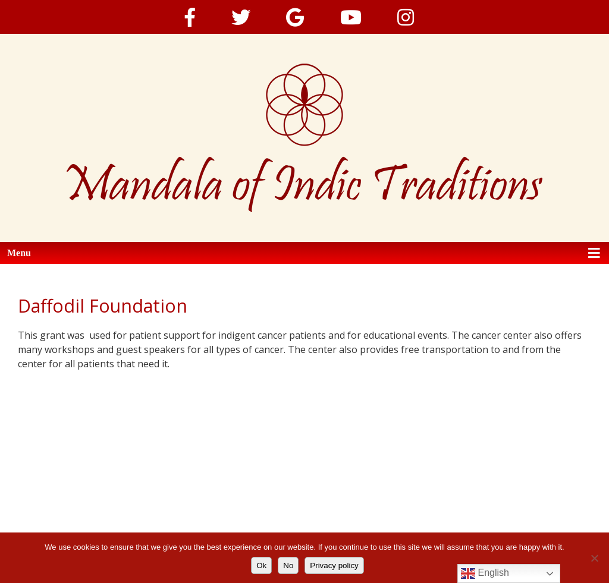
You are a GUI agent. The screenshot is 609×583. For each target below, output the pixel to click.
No (288, 565)
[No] (594, 558)
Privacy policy (334, 565)
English (485, 573)
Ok (261, 565)
